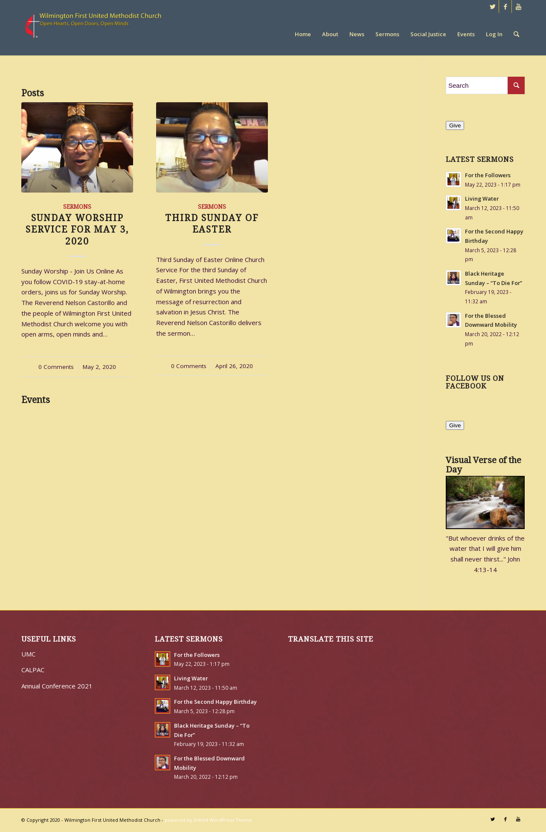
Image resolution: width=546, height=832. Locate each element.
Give (455, 125)
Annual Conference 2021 (57, 686)
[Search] (516, 34)
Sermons (77, 206)
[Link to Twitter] (492, 6)
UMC (28, 654)
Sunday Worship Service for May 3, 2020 (77, 230)
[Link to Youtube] (518, 6)
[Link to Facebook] (505, 6)
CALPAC (32, 669)
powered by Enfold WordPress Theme (208, 820)
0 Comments (56, 367)
